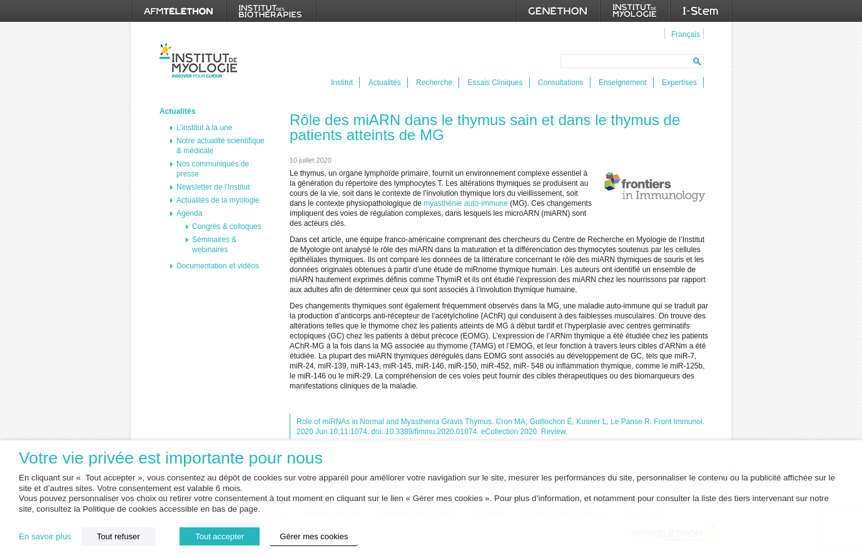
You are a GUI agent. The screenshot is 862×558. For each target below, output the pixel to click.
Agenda (189, 213)
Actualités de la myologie (218, 200)
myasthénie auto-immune (465, 203)
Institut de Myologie (201, 60)
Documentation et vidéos (217, 265)
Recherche (434, 82)
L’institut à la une (204, 127)
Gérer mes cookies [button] (314, 536)
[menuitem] (684, 33)
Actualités (384, 82)
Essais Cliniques (494, 82)
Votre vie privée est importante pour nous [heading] (171, 458)
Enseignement (623, 82)
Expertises (679, 82)
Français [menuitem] (685, 34)
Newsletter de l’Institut (213, 187)
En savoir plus (45, 536)
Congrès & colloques (226, 226)
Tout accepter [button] (219, 536)
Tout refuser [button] (118, 536)
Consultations (561, 82)
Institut (342, 82)
